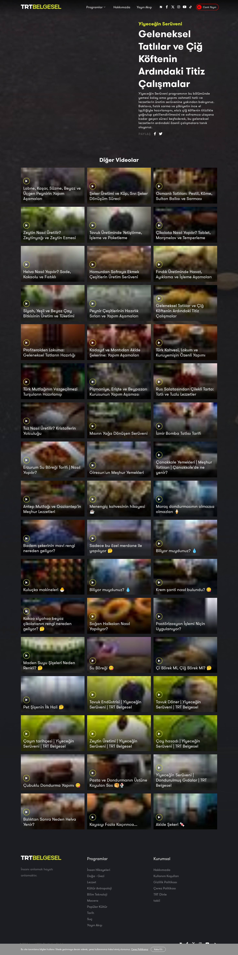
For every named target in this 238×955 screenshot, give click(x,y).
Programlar (94, 8)
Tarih (90, 913)
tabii (156, 900)
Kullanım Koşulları (166, 876)
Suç (89, 919)
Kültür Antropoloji (99, 888)
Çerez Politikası (164, 888)
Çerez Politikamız (139, 949)
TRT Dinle (160, 894)
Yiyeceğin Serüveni (160, 24)
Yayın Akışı (144, 8)
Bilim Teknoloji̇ (97, 894)
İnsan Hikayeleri (98, 870)
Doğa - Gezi (95, 876)
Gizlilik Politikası (165, 882)
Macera (92, 900)
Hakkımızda (121, 8)
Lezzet (91, 882)
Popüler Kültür (97, 907)
